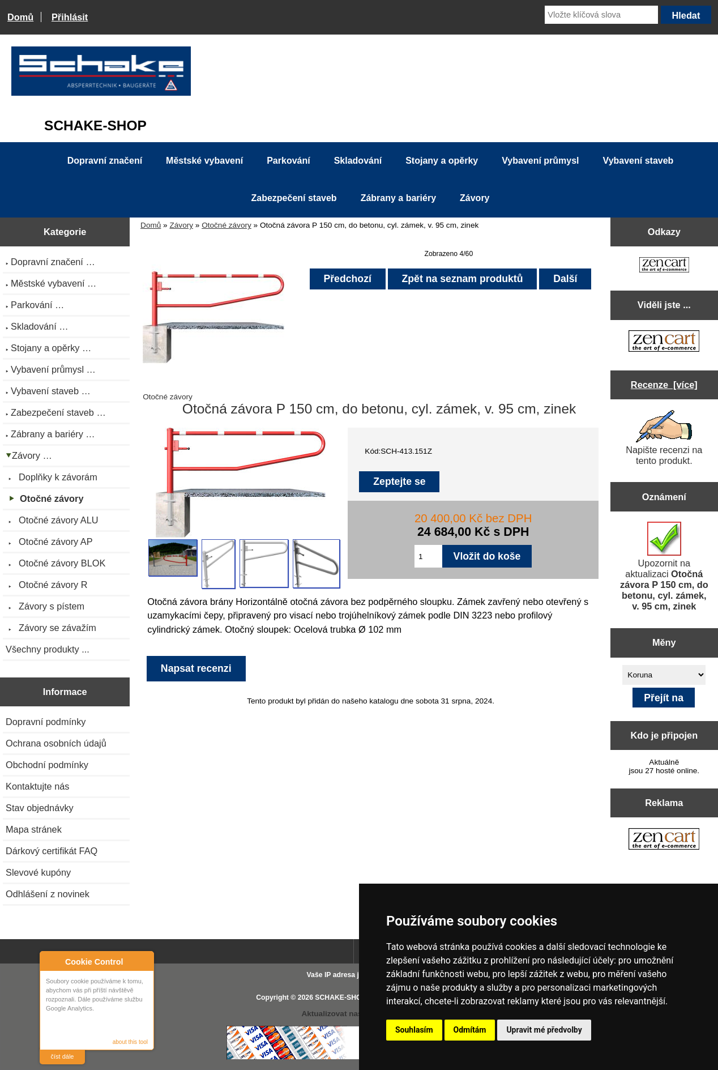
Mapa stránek (34, 829)
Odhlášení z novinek (47, 894)
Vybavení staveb (638, 160)
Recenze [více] (664, 385)
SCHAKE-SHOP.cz (344, 997)
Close (143, 961)
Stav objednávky (40, 808)
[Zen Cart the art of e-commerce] (664, 266)
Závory (181, 225)
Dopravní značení (104, 160)
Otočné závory (226, 225)
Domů (20, 17)
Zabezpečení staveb (293, 198)
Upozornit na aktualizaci (664, 566)
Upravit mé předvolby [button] (544, 1029)
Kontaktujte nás (37, 786)
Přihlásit (70, 17)
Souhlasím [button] (414, 1029)
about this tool (130, 1042)
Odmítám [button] (470, 1029)
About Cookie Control (51, 961)
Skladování (358, 160)
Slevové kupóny (38, 872)
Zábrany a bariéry (398, 198)
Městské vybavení (204, 160)
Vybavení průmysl (540, 160)
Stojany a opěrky (441, 160)
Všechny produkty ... (47, 649)
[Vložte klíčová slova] (601, 15)
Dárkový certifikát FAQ (51, 851)
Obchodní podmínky (47, 765)
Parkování (288, 160)
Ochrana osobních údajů (56, 743)
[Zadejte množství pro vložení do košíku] (428, 556)
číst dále (62, 1056)
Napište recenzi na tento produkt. (664, 438)
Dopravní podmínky (46, 722)
